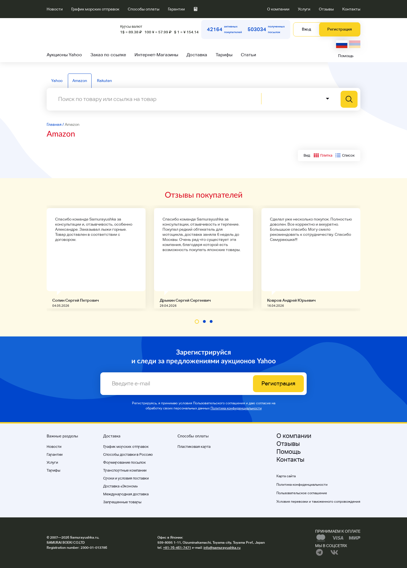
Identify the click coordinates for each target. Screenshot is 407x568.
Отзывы (326, 9)
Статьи (248, 54)
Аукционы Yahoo (64, 54)
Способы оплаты (143, 9)
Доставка (197, 54)
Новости (55, 9)
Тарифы (224, 54)
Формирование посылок (124, 462)
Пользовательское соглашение (301, 493)
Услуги (304, 9)
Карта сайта (286, 476)
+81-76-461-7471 (177, 548)
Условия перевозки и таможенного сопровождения (318, 502)
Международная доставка (126, 494)
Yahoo (56, 80)
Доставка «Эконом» (120, 486)
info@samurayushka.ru (222, 548)
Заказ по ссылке (108, 54)
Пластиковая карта (194, 446)
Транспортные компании (124, 470)
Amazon (79, 80)
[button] (197, 321)
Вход (306, 29)
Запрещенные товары (122, 502)
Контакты (351, 9)
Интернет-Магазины (156, 54)
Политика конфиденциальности (236, 408)
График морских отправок (95, 9)
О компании (278, 9)
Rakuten (104, 80)
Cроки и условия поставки (126, 478)
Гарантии (176, 9)
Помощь (346, 55)
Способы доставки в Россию (128, 454)
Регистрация (339, 29)
